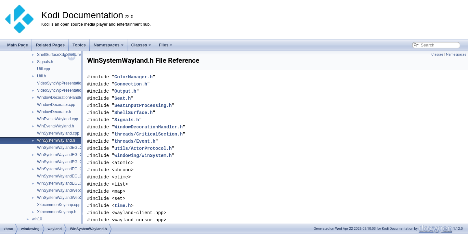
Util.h (41, 76)
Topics (79, 45)
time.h (122, 205)
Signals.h (45, 61)
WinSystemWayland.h (56, 140)
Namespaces (109, 45)
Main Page (17, 45)
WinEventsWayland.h (55, 126)
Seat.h (122, 98)
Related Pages (50, 45)
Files (166, 45)
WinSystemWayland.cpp (58, 133)
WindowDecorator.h (54, 112)
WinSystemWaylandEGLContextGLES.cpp (74, 176)
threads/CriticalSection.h (148, 134)
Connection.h (130, 84)
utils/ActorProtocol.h (143, 148)
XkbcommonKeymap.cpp (58, 204)
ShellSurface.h (133, 113)
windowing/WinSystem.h (143, 155)
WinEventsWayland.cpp (57, 119)
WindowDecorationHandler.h (61, 97)
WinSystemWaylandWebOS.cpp (65, 190)
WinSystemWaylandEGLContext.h (66, 154)
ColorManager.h (133, 77)
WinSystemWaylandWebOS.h (63, 197)
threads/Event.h (134, 141)
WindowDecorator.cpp (56, 104)
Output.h (125, 91)
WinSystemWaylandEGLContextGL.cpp (71, 162)
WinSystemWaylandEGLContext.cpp (68, 147)
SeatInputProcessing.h (143, 105)
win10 (37, 219)
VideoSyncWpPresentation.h (62, 90)
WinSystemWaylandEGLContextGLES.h (72, 183)
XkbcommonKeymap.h (56, 212)
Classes (141, 45)
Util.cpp (43, 69)
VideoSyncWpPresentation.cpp (64, 83)
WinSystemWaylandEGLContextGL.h (69, 169)
